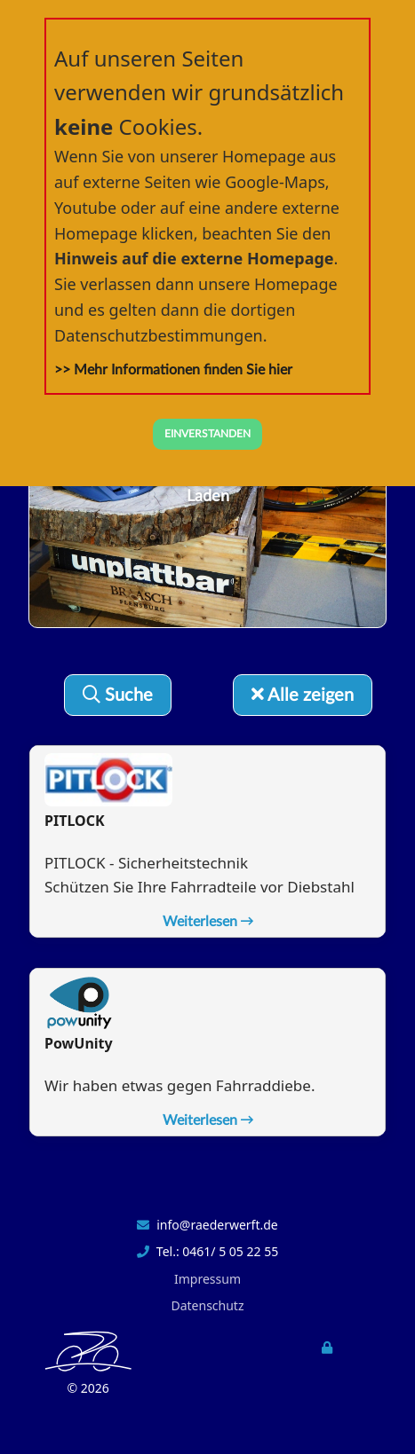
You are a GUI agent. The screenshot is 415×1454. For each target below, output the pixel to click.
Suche (118, 695)
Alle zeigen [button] (302, 695)
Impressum (207, 1278)
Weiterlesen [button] (208, 921)
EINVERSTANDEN (207, 433)
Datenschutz (207, 1305)
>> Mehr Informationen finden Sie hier (173, 370)
